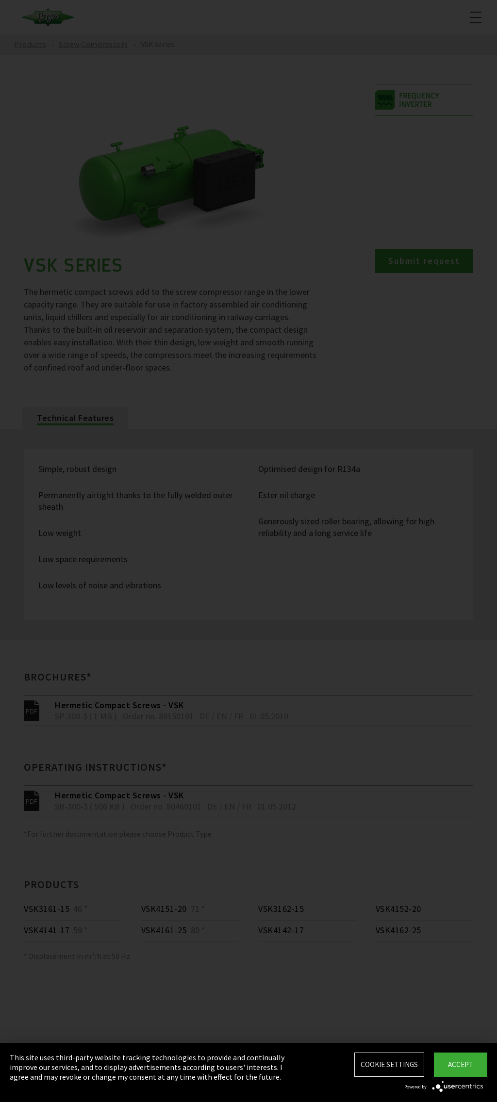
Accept (460, 1064)
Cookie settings (389, 1064)
